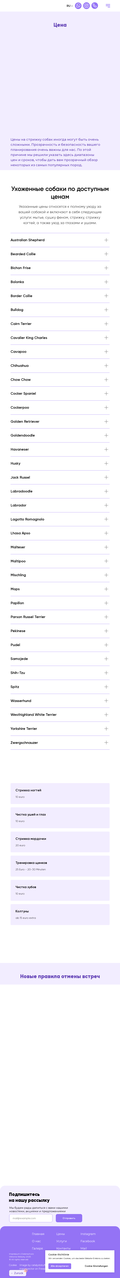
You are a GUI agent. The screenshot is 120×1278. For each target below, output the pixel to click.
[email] (30, 1218)
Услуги (61, 1241)
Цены (60, 1234)
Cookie (13, 1265)
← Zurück (17, 1273)
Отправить (69, 1218)
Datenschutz (27, 1254)
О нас (36, 1241)
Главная (38, 1234)
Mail (84, 1248)
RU (68, 5)
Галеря (37, 1248)
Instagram (88, 1234)
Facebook (88, 1241)
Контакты (63, 1248)
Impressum (14, 1254)
